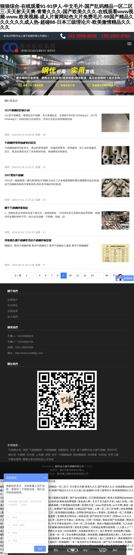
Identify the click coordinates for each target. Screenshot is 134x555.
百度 (72, 449)
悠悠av (117, 516)
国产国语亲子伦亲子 (101, 516)
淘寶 (25, 449)
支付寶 (30, 454)
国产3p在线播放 (79, 497)
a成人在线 (121, 501)
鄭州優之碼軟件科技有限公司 (72, 473)
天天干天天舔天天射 (103, 501)
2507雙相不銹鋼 (14, 175)
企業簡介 (12, 299)
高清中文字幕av (65, 519)
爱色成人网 (84, 501)
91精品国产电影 (84, 508)
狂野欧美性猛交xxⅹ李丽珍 (91, 512)
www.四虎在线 (103, 505)
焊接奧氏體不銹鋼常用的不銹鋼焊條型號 (28, 240)
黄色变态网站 (82, 527)
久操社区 (93, 538)
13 (92, 275)
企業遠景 (12, 311)
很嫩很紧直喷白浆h (109, 534)
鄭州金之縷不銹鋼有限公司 (69, 466)
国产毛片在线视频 (113, 542)
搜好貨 (12, 454)
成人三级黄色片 (108, 538)
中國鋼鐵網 (65, 454)
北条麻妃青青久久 (89, 531)
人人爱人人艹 (124, 527)
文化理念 (12, 305)
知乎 (54, 454)
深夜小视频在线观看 (57, 497)
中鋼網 (21, 454)
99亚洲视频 (126, 508)
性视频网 (64, 542)
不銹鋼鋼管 (35, 449)
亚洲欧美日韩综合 (67, 516)
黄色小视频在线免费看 (109, 523)
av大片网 (117, 505)
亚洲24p (80, 519)
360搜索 (92, 454)
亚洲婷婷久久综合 (53, 531)
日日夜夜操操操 (98, 497)
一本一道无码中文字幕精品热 (86, 542)
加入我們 (12, 316)
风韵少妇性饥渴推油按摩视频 (61, 501)
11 (77, 275)
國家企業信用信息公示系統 (38, 459)
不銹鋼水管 (14, 449)
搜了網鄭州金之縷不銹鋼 (91, 449)
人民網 (40, 454)
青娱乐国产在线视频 (114, 519)
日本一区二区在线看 (84, 523)
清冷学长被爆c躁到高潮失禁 (57, 527)
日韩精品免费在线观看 (103, 527)
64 (106, 275)
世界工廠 (113, 454)
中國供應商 (14, 459)
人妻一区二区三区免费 (107, 508)
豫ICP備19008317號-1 (72, 470)
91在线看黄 (70, 531)
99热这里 (83, 516)
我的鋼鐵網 (79, 454)
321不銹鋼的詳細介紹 (17, 110)
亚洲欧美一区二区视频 (119, 512)
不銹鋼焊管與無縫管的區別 (20, 142)
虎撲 (47, 454)
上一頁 (17, 275)
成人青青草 (106, 531)
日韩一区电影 (94, 519)
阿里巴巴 (112, 449)
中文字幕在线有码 (62, 523)
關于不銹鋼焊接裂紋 (16, 207)
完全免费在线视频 (76, 534)
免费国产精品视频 (64, 508)
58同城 (102, 454)
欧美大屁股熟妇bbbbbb (120, 497)
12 (85, 275)
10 (70, 275)
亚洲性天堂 (88, 505)
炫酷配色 (63, 449)
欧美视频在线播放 (65, 512)
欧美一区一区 (57, 534)
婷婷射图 (92, 534)
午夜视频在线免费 (70, 505)
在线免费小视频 (122, 531)
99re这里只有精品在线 (74, 538)
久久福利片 (51, 542)
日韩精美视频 (51, 505)
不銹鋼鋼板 (50, 449)
